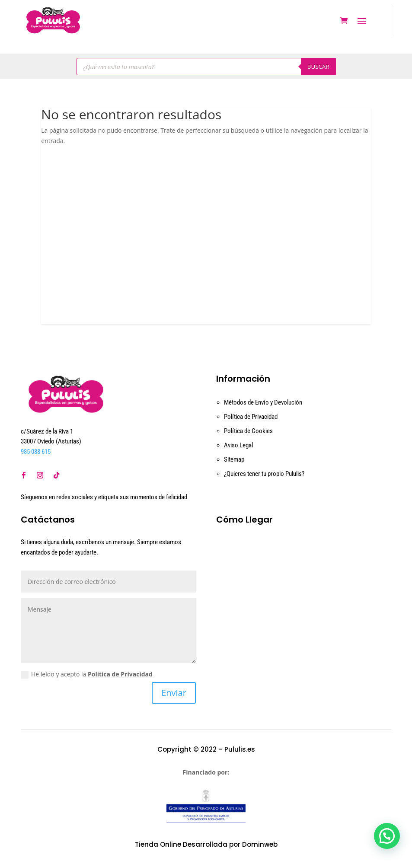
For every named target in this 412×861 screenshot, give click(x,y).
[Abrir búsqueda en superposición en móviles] (206, 66)
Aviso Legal (238, 445)
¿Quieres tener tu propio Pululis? (264, 474)
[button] (387, 836)
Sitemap (234, 459)
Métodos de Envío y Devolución (263, 402)
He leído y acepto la (87, 674)
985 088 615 (36, 452)
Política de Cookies (248, 431)
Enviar (173, 692)
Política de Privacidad (251, 417)
